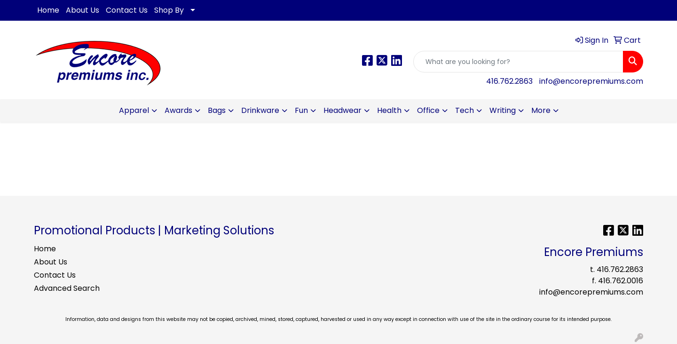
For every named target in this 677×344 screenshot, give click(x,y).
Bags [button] (217, 110)
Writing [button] (502, 110)
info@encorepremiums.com (591, 81)
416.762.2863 (509, 81)
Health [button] (389, 110)
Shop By (169, 10)
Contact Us (127, 10)
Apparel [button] (134, 110)
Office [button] (428, 110)
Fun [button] (301, 110)
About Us (82, 10)
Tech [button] (464, 110)
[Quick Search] (518, 61)
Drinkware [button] (260, 110)
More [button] (541, 110)
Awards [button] (178, 110)
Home (48, 10)
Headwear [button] (342, 110)
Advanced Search (67, 288)
